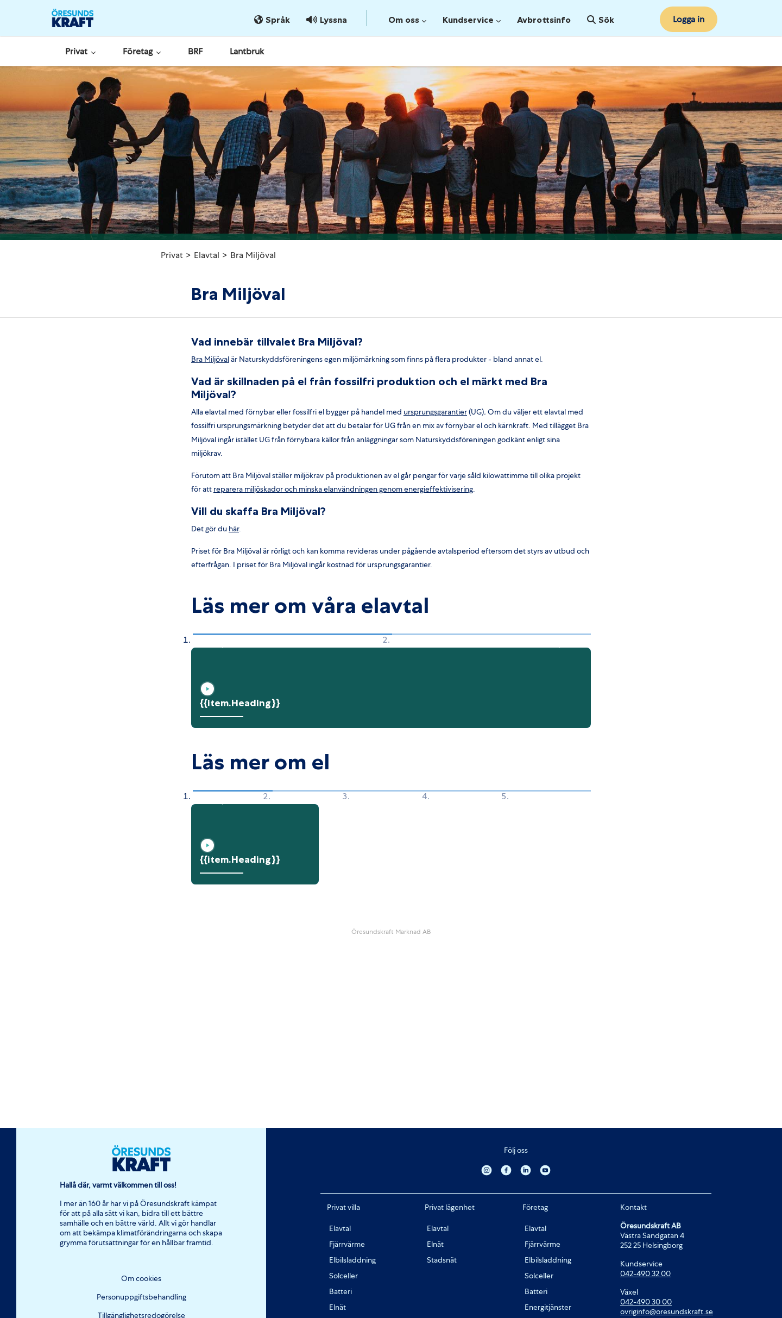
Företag (142, 51)
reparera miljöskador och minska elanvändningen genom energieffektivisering (343, 489)
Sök (600, 19)
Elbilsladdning (352, 1260)
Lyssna (326, 19)
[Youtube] (545, 1170)
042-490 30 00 (646, 1302)
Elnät (337, 1307)
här (234, 529)
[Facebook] (506, 1170)
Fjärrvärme (347, 1244)
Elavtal (206, 255)
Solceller (343, 1276)
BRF (195, 51)
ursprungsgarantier (435, 412)
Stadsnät (442, 1260)
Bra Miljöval (253, 255)
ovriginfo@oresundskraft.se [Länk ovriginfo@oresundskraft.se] (666, 1311)
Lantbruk (247, 51)
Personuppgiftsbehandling (141, 1297)
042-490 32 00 (645, 1273)
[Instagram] (486, 1170)
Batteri (340, 1291)
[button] (219, 641)
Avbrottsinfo (544, 19)
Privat (80, 51)
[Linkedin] (525, 1170)
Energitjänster (548, 1307)
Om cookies (141, 1278)
